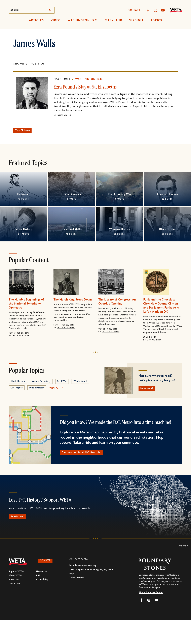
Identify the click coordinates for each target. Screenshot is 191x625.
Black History (167, 230)
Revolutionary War (119, 195)
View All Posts (25, 130)
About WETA (15, 580)
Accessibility (42, 584)
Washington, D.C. (83, 20)
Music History (23, 230)
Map (71, 579)
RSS (38, 580)
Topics (156, 20)
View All (54, 389)
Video (56, 20)
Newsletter (41, 576)
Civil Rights (16, 389)
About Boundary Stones (151, 597)
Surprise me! (149, 390)
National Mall (71, 230)
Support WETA (16, 576)
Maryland (113, 20)
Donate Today (20, 520)
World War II (80, 382)
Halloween (23, 195)
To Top (183, 551)
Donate (134, 10)
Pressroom (14, 584)
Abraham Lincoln (167, 195)
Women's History (119, 230)
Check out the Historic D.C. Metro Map (87, 455)
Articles (36, 20)
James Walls (64, 115)
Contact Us (14, 588)
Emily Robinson (21, 337)
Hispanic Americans (72, 195)
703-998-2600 (76, 582)
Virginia (136, 20)
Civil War (62, 382)
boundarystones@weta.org (82, 570)
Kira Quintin (154, 341)
